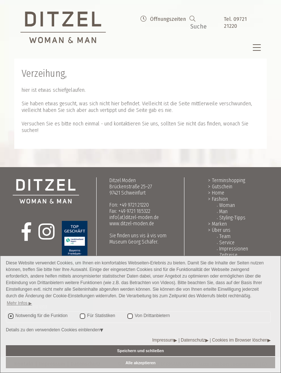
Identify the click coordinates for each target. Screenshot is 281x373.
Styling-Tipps (232, 218)
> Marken (217, 224)
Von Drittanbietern (152, 315)
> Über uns (219, 230)
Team (225, 236)
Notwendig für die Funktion (41, 315)
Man (223, 211)
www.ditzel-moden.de (131, 224)
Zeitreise (228, 255)
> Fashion (218, 199)
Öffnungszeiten (163, 19)
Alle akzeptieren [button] (140, 363)
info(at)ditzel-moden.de (134, 217)
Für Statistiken (101, 315)
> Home (216, 193)
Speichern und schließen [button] (140, 350)
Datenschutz (193, 340)
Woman (227, 205)
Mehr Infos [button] (18, 303)
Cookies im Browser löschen (239, 340)
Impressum (163, 340)
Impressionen (233, 249)
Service (227, 243)
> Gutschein (220, 187)
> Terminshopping (226, 180)
